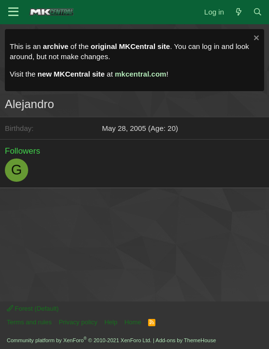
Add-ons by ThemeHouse (185, 340)
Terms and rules (29, 322)
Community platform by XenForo (79, 340)
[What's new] (238, 12)
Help (111, 322)
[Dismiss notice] (255, 39)
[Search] (257, 12)
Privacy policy (78, 322)
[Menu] (13, 12)
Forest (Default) (33, 308)
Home (132, 322)
